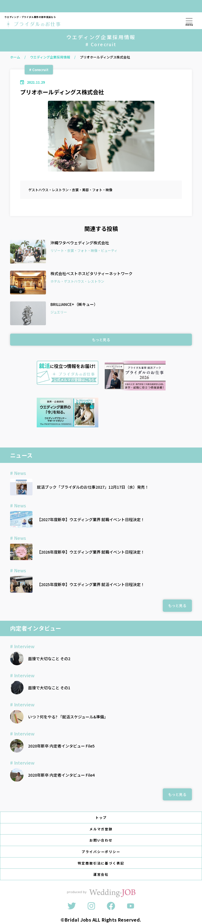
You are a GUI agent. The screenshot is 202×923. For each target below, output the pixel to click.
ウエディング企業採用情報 (50, 57)
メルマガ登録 (101, 828)
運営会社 (101, 874)
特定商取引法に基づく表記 (101, 863)
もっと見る (101, 339)
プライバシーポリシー (101, 851)
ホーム (15, 57)
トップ (101, 817)
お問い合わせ (101, 840)
